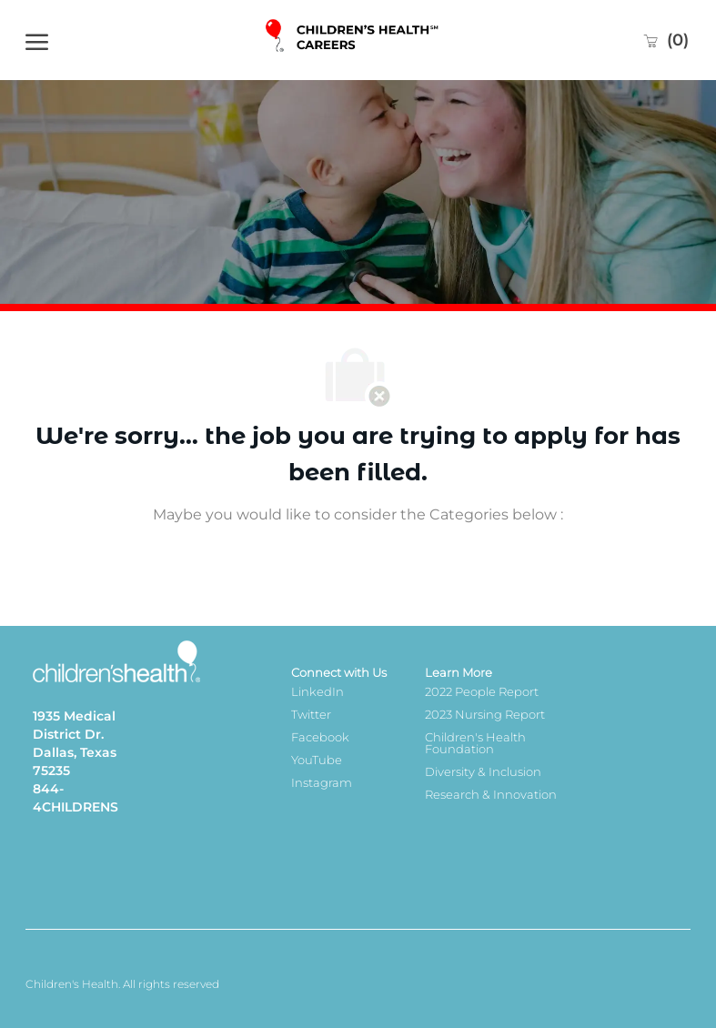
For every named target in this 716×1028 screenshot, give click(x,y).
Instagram (321, 782)
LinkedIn (317, 691)
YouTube (316, 759)
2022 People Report (482, 691)
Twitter (311, 714)
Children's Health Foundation (475, 743)
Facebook (320, 737)
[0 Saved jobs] (665, 40)
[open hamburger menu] (36, 40)
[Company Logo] (353, 40)
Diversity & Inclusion (483, 771)
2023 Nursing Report (485, 714)
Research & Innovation (491, 794)
